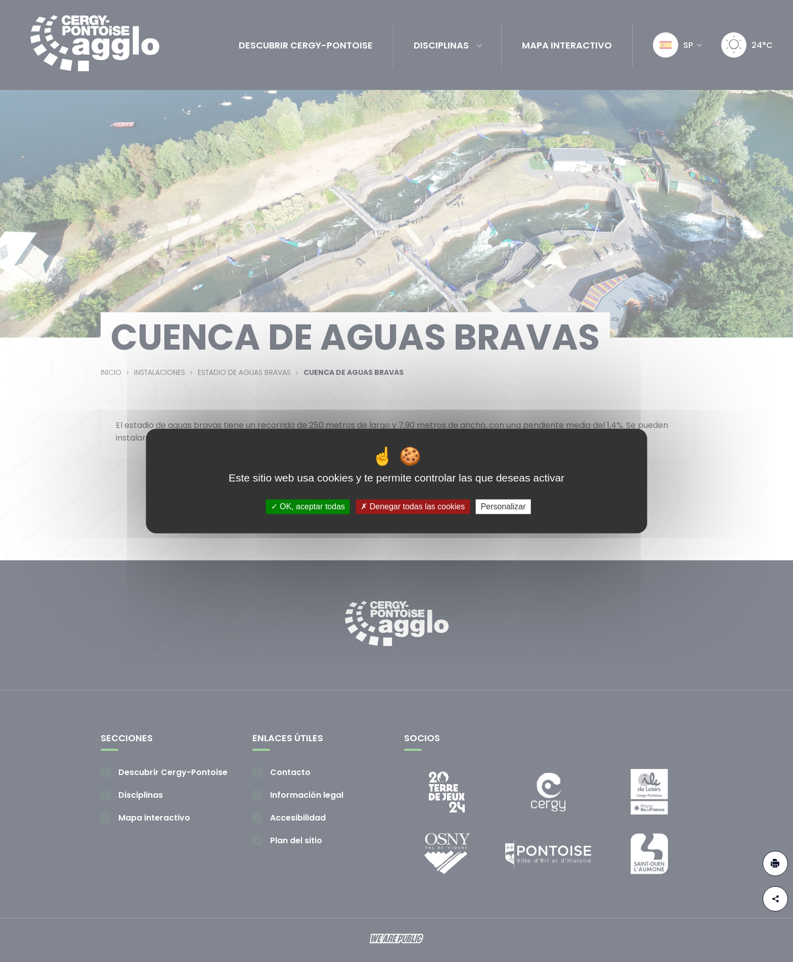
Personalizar (502, 506)
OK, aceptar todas (308, 506)
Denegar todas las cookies (413, 506)
